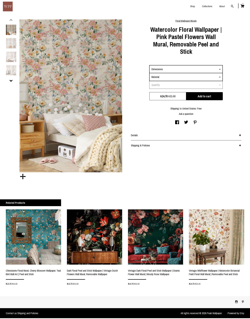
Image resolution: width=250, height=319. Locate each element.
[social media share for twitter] (186, 123)
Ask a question (186, 114)
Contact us (11, 314)
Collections (207, 6)
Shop (192, 6)
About (222, 6)
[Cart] (242, 6)
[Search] (232, 6)
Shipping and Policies (27, 314)
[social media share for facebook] (177, 123)
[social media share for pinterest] (195, 123)
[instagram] (236, 303)
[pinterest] (243, 303)
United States (189, 109)
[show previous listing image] (11, 20)
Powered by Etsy (236, 314)
